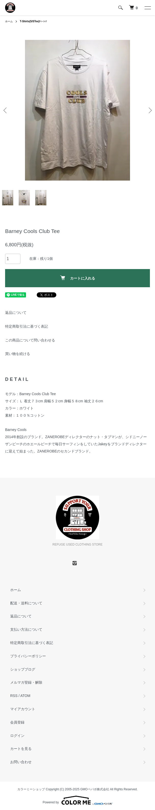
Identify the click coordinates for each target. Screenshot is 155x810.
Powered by (77, 800)
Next (149, 110)
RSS (14, 696)
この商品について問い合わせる (30, 340)
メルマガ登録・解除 (26, 682)
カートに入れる (77, 277)
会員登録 (17, 722)
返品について (16, 312)
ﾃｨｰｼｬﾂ (33, 21)
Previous (5, 110)
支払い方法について (26, 629)
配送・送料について (26, 603)
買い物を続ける (17, 354)
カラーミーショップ (31, 789)
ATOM (25, 696)
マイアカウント (22, 709)
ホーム (9, 21)
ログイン (17, 736)
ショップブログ (22, 669)
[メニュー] (147, 7)
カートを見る (21, 749)
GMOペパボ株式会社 (94, 789)
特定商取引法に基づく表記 (26, 326)
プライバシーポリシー (28, 656)
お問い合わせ (21, 762)
